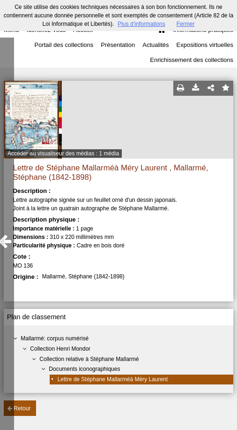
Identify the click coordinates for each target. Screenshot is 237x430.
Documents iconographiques (84, 369)
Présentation (118, 44)
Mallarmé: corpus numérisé (55, 338)
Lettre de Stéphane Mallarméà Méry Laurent (113, 379)
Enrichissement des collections (191, 59)
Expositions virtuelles (205, 44)
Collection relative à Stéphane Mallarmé (89, 359)
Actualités (155, 44)
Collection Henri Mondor (60, 349)
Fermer (186, 24)
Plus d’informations (141, 24)
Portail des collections (64, 44)
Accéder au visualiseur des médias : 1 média (63, 153)
